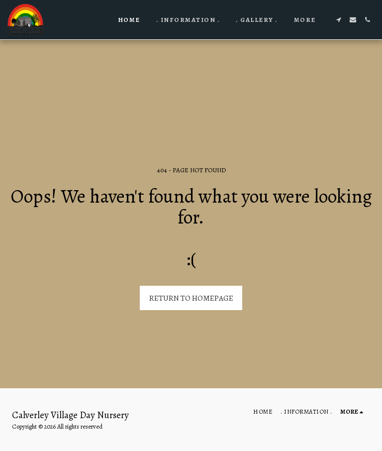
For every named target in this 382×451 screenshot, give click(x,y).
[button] (338, 19)
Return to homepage (191, 298)
